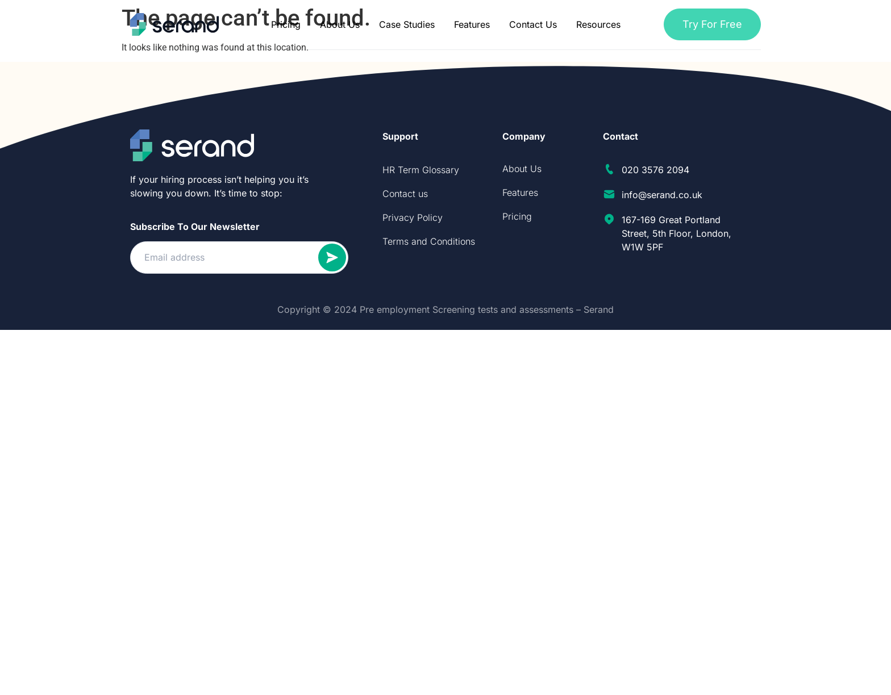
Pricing (286, 24)
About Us (340, 24)
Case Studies (407, 24)
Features (472, 24)
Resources (598, 24)
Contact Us (533, 24)
